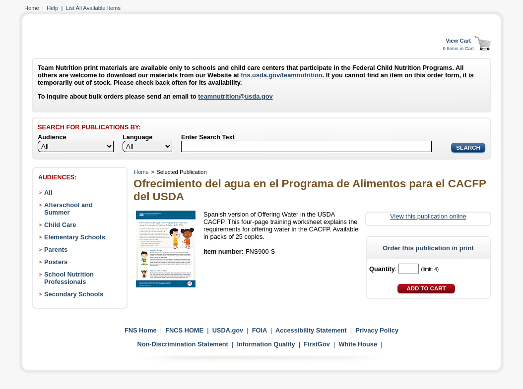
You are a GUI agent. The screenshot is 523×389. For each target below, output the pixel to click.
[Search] (306, 146)
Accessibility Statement (311, 330)
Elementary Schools (74, 237)
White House (358, 344)
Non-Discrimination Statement (182, 344)
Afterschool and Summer (68, 208)
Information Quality (266, 344)
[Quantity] (408, 269)
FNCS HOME (184, 330)
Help (52, 8)
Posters (55, 262)
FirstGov (317, 344)
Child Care (60, 224)
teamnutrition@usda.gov (235, 96)
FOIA (259, 330)
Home (31, 8)
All (48, 192)
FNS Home (141, 330)
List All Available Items (93, 8)
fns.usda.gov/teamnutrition (281, 75)
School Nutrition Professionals (69, 278)
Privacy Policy (376, 330)
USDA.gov (228, 330)
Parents (55, 249)
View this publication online (428, 216)
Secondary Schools (73, 294)
